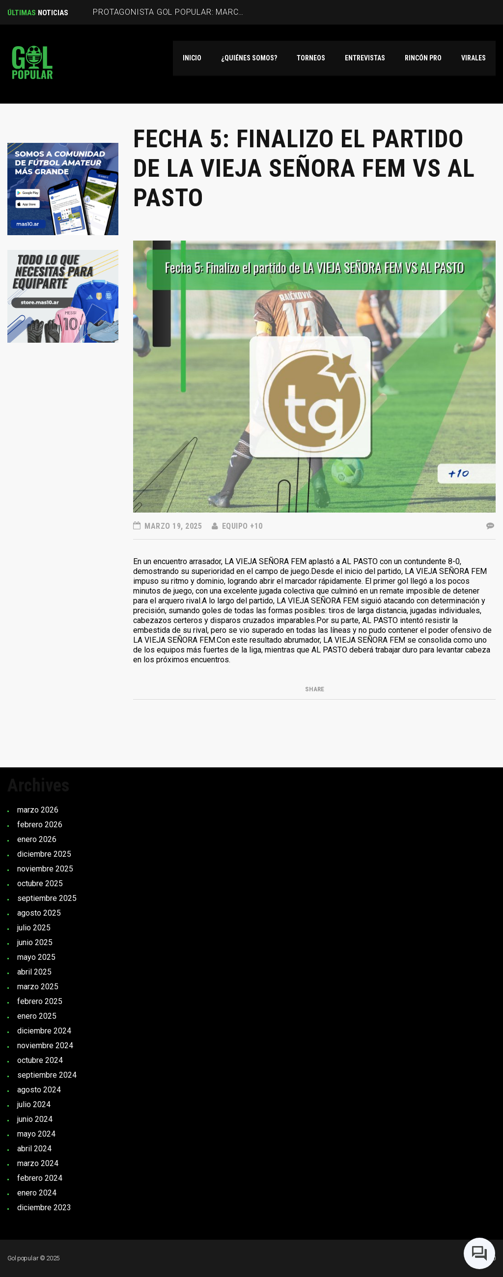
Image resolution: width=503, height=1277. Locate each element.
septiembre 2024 (47, 1075)
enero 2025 (36, 1016)
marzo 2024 (37, 1163)
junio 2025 (35, 942)
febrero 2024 (39, 1178)
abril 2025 (34, 972)
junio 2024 (35, 1119)
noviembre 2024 (45, 1045)
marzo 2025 (37, 986)
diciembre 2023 (44, 1207)
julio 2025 (34, 927)
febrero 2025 (39, 1001)
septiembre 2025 (47, 898)
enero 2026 (36, 839)
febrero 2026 (39, 824)
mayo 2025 (36, 957)
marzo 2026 (37, 810)
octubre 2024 (40, 1060)
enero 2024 (36, 1192)
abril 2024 (34, 1148)
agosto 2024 (39, 1089)
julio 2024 (34, 1104)
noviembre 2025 (45, 868)
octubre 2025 (40, 883)
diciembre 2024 (44, 1030)
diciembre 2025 (44, 854)
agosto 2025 (39, 913)
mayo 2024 (36, 1134)
